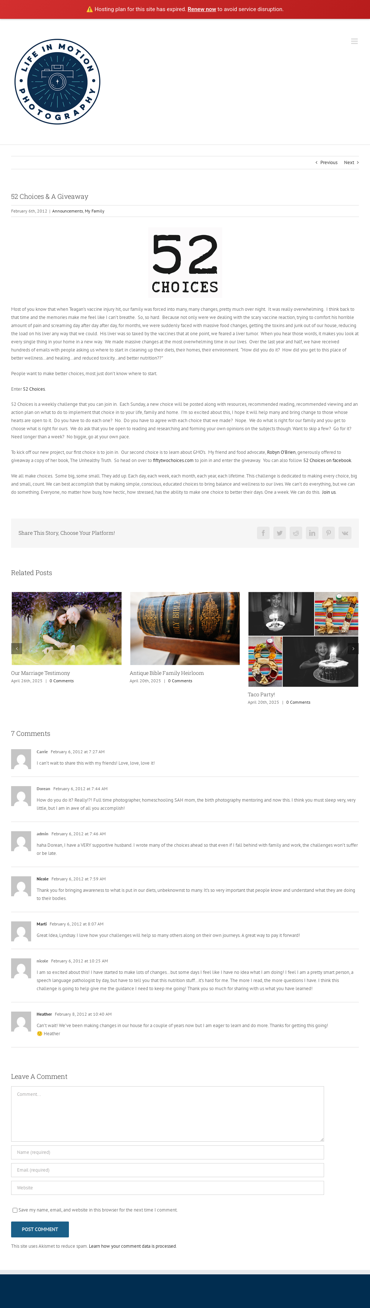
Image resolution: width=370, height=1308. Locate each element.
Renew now (202, 9)
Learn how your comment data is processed (132, 1246)
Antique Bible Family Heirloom (167, 672)
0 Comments (62, 680)
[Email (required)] (167, 1170)
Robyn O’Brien (281, 452)
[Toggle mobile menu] (355, 41)
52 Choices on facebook (327, 460)
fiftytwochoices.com (173, 460)
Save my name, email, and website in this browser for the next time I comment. (98, 1210)
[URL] (167, 1188)
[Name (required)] (167, 1152)
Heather (44, 1014)
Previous (328, 162)
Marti (42, 924)
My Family (94, 211)
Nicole (43, 878)
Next (349, 162)
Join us (329, 492)
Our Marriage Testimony (40, 672)
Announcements (67, 211)
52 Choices (34, 389)
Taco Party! (261, 694)
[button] (16, 648)
